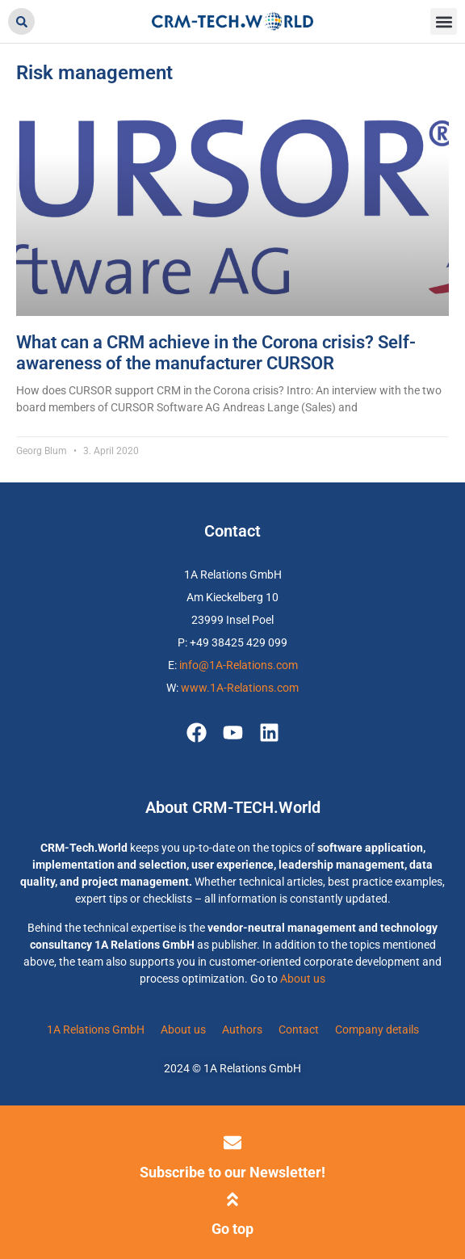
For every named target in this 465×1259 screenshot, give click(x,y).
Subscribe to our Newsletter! (232, 1172)
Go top (232, 1228)
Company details (377, 1029)
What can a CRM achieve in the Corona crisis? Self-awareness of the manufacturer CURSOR (216, 352)
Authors (242, 1029)
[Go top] (232, 1199)
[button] (21, 21)
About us (302, 978)
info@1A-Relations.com (238, 665)
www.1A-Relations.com (240, 687)
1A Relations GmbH (96, 1029)
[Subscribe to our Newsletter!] (232, 1143)
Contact (299, 1029)
